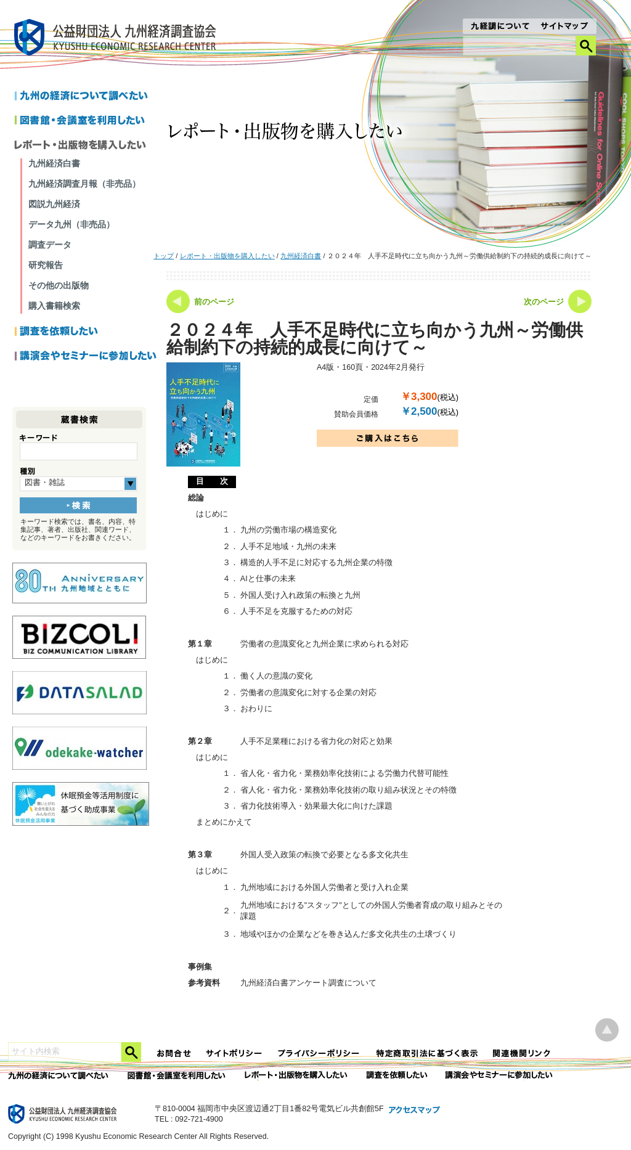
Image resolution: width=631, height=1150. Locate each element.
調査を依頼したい (86, 332)
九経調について (499, 27)
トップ (163, 255)
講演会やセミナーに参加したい (86, 357)
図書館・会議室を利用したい (86, 121)
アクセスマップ (415, 1110)
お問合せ (174, 1053)
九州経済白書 (300, 255)
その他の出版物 (58, 285)
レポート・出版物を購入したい (227, 255)
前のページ (214, 302)
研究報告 (45, 265)
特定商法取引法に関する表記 (427, 1053)
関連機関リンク (522, 1053)
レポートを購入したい (86, 146)
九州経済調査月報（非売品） (84, 184)
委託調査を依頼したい (397, 1075)
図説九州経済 (54, 204)
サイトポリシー (235, 1053)
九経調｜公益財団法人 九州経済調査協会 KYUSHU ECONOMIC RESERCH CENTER (118, 39)
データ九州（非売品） (71, 224)
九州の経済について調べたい (86, 97)
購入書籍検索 (54, 306)
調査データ (49, 245)
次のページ (544, 302)
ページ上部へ (607, 1030)
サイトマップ (564, 27)
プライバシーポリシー (320, 1053)
